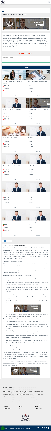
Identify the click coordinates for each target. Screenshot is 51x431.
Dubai (20, 408)
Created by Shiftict (29, 428)
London (20, 404)
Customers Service (38, 408)
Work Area (6, 406)
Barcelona (21, 406)
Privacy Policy (37, 404)
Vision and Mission (7, 404)
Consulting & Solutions (8, 411)
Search (26, 67)
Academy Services (7, 408)
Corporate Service (38, 411)
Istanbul (20, 411)
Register (14, 95)
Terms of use (36, 406)
